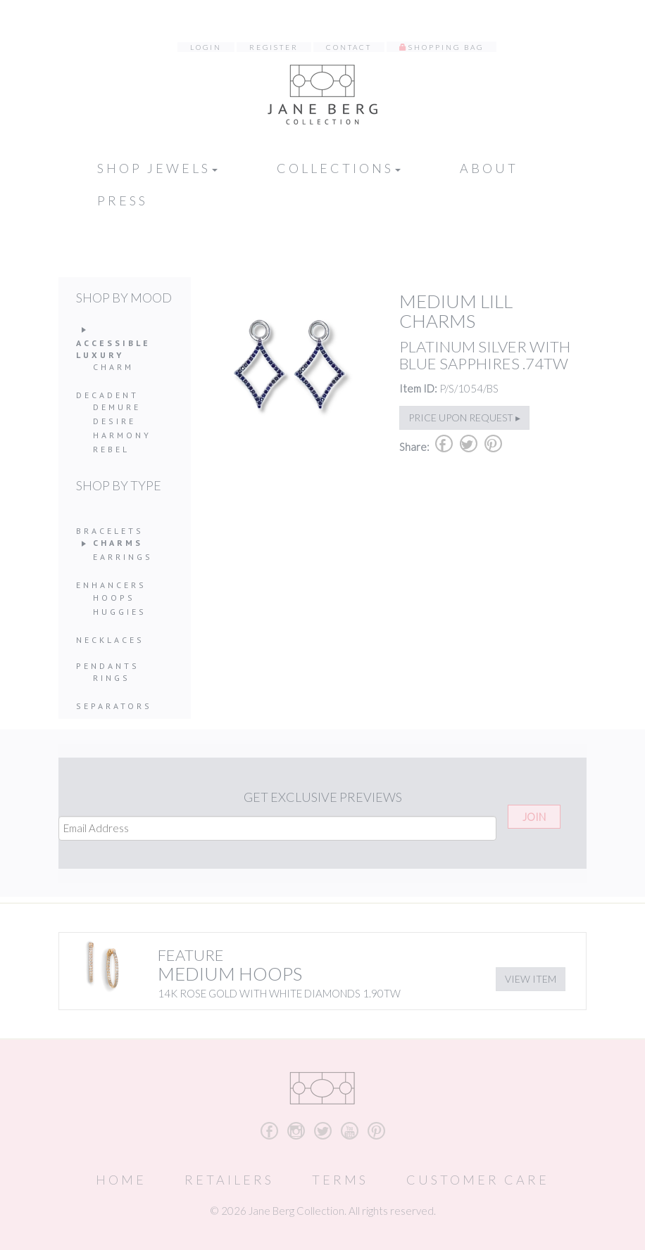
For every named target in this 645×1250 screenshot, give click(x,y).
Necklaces (110, 639)
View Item (530, 979)
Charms (118, 542)
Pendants (107, 666)
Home (121, 1179)
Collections (339, 168)
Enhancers (111, 585)
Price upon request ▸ (464, 417)
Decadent (107, 395)
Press (122, 200)
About (489, 168)
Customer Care (477, 1179)
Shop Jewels (157, 168)
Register (274, 47)
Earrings (123, 556)
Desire (114, 421)
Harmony (122, 435)
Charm (113, 367)
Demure (117, 407)
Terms (340, 1179)
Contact (349, 47)
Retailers (229, 1179)
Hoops (114, 597)
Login (206, 47)
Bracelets (110, 530)
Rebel (111, 449)
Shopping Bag (446, 47)
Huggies (119, 611)
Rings (111, 677)
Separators (114, 706)
